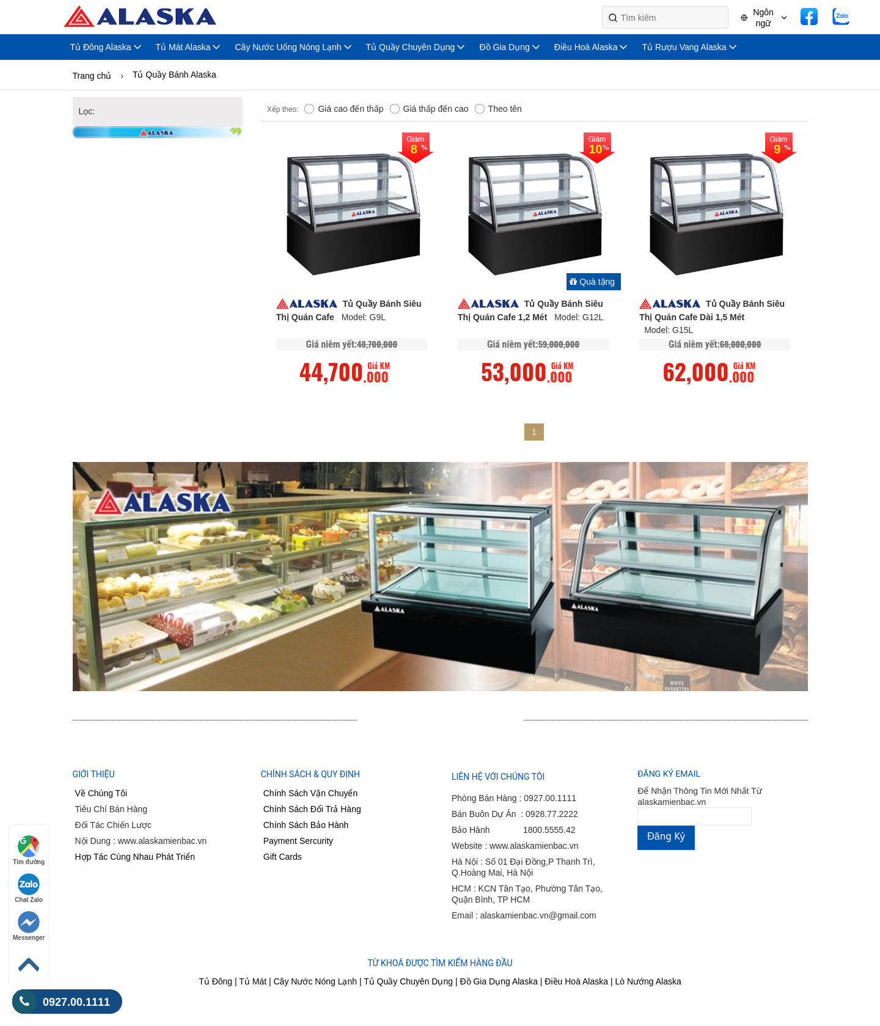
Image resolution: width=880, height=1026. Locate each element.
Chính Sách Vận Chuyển (310, 793)
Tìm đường (29, 850)
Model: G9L (364, 317)
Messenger (29, 926)
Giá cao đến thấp (343, 109)
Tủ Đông (215, 981)
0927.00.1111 (61, 1002)
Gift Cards (282, 857)
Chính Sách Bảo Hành (306, 825)
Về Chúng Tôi (101, 793)
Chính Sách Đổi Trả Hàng (312, 809)
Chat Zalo (29, 888)
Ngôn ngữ (763, 17)
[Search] (665, 17)
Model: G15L (668, 330)
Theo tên (498, 109)
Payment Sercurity (298, 841)
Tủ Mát (254, 981)
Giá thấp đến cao (429, 109)
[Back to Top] (28, 965)
